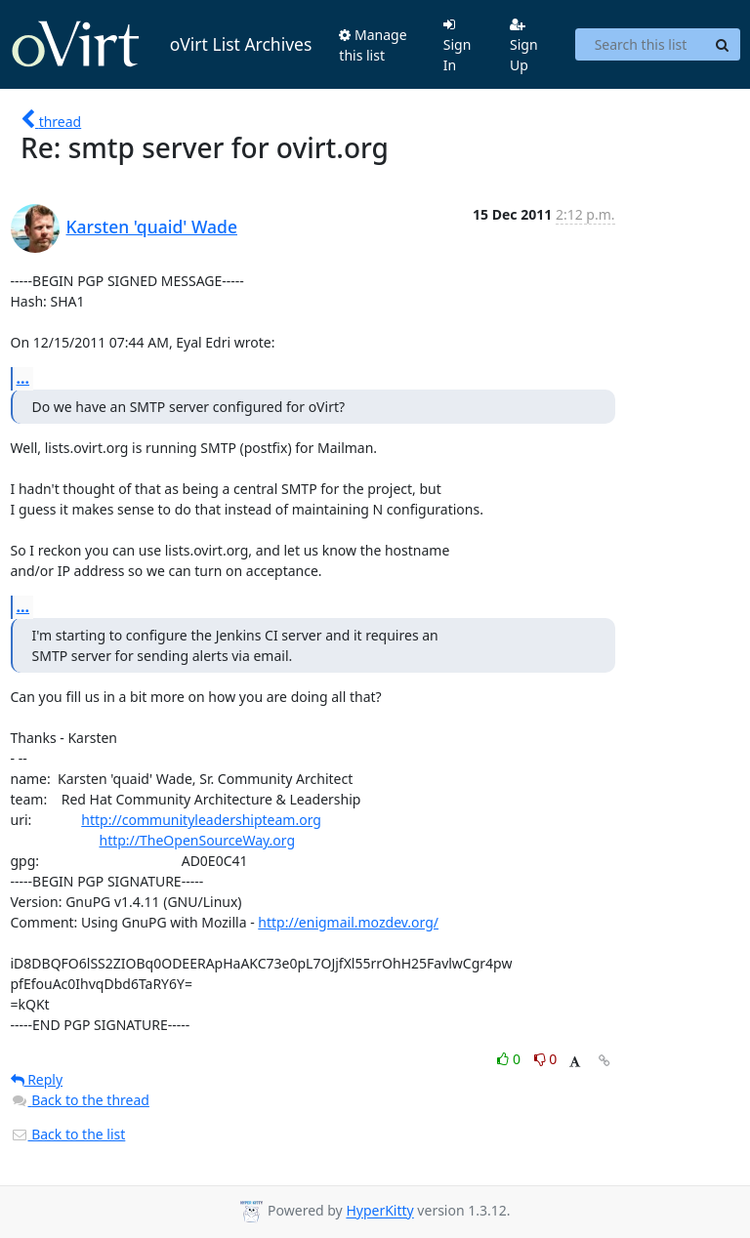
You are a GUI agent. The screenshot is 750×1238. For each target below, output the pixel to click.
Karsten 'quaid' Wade (151, 226)
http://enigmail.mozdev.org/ (348, 922)
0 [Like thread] (510, 1059)
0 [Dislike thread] (546, 1059)
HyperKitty (379, 1211)
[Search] (722, 45)
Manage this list (372, 44)
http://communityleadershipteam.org (201, 819)
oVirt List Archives (161, 45)
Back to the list (68, 1134)
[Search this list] (640, 45)
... (23, 378)
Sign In (457, 46)
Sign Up (524, 46)
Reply (37, 1079)
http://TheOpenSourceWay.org (198, 840)
